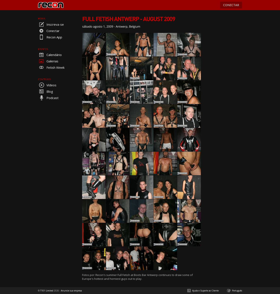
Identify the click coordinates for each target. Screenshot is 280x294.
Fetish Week (51, 67)
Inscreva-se (51, 24)
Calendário (50, 55)
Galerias (48, 61)
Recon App (50, 37)
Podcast (48, 98)
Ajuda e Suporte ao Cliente (205, 290)
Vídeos (47, 85)
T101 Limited (46, 290)
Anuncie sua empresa (71, 290)
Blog (45, 91)
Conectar (49, 31)
